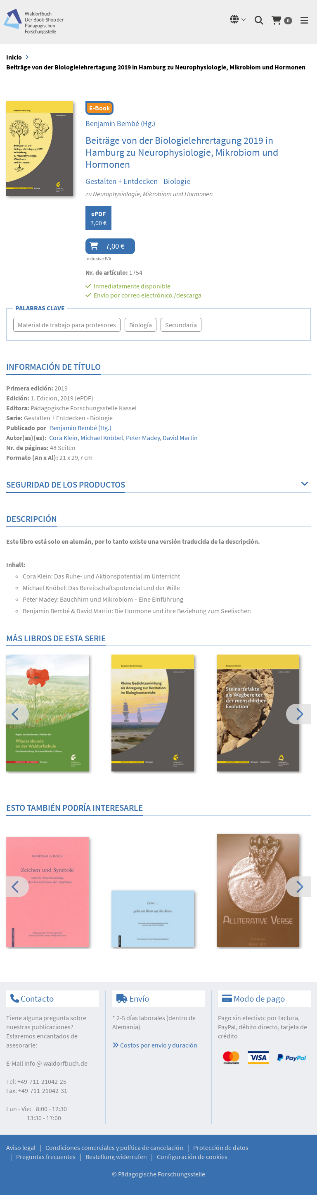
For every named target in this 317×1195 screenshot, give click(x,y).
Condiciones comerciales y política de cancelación (114, 1147)
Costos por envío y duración (154, 1045)
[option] (53, 714)
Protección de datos (220, 1147)
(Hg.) (120, 123)
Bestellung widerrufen (116, 1156)
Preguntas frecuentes (46, 1156)
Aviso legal (20, 1147)
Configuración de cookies (192, 1156)
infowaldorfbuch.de (56, 1063)
